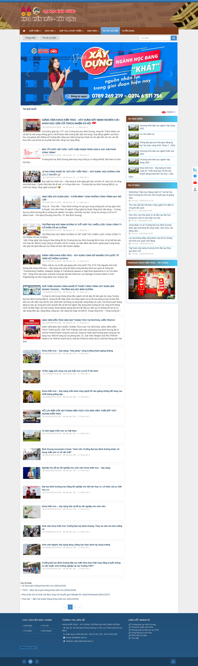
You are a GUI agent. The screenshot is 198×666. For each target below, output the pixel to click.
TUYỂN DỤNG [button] (128, 31)
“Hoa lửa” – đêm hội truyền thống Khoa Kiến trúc (50, 599)
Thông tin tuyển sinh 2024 (142, 627)
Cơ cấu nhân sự (146, 134)
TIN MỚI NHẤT (30, 109)
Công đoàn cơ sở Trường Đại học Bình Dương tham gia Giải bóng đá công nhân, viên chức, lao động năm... (151, 228)
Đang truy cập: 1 (29, 648)
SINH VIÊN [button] (93, 32)
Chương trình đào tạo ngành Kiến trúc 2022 (156, 152)
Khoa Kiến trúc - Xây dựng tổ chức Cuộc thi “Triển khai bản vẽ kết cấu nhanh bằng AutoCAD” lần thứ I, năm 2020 (150, 172)
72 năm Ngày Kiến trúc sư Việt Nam (59, 431)
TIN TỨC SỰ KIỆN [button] (110, 31)
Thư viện (135, 638)
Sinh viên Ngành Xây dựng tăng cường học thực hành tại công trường (76, 545)
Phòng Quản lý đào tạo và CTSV (145, 630)
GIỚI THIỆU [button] (35, 32)
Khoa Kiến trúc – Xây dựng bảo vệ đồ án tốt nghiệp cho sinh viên (74, 506)
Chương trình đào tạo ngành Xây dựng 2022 (157, 127)
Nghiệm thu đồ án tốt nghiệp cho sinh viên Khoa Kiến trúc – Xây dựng (76, 468)
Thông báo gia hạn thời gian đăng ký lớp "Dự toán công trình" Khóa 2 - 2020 (157, 144)
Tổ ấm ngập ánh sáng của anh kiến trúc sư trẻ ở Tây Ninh (70, 371)
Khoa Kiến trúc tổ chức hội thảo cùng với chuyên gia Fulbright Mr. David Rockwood (66, 594)
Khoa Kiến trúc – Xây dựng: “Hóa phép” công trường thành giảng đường (77, 351)
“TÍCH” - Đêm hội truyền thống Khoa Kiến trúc (49, 590)
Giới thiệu (28, 626)
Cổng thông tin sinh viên (141, 633)
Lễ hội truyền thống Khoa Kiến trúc (44, 586)
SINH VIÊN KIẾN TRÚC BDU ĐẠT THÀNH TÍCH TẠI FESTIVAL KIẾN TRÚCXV (78, 320)
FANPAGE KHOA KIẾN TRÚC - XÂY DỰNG (148, 263)
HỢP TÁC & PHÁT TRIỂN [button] (71, 32)
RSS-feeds (46, 631)
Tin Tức (45, 626)
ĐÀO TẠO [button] (50, 32)
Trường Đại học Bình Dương (143, 624)
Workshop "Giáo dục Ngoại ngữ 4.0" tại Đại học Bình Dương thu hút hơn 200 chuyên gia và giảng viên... (151, 195)
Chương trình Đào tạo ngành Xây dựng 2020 (154, 161)
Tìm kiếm (28, 631)
